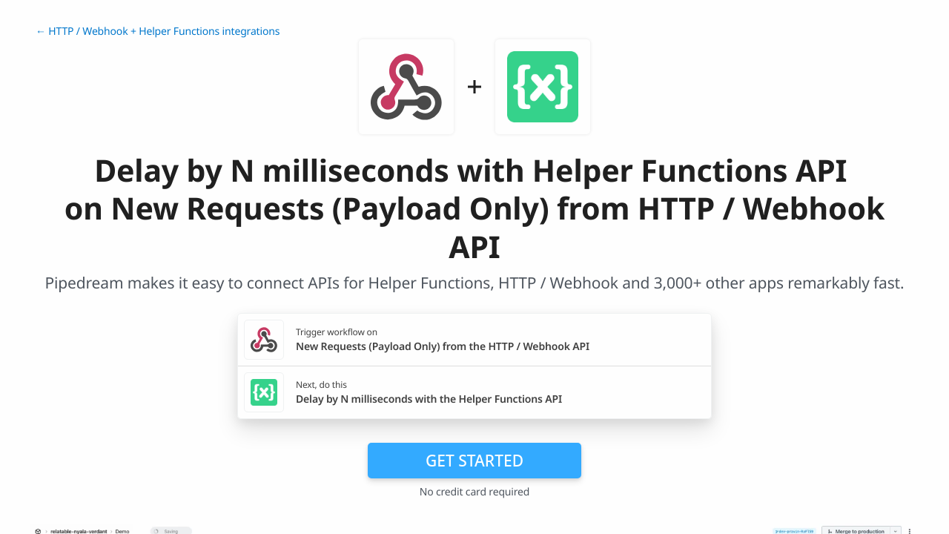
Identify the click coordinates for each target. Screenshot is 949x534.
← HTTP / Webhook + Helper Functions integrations (158, 31)
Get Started (474, 460)
